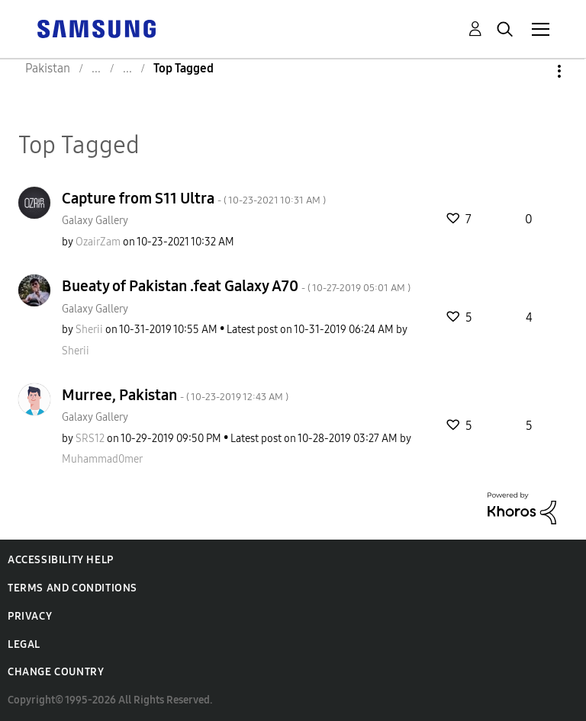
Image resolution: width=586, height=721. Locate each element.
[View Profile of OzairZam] (98, 242)
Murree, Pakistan (175, 395)
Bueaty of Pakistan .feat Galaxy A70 (236, 286)
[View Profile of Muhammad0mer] (102, 459)
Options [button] (533, 71)
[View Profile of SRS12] (90, 438)
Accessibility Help (61, 559)
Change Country (56, 671)
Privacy (30, 616)
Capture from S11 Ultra (194, 198)
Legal (24, 644)
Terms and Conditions (72, 588)
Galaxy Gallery (95, 220)
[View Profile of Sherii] (89, 329)
